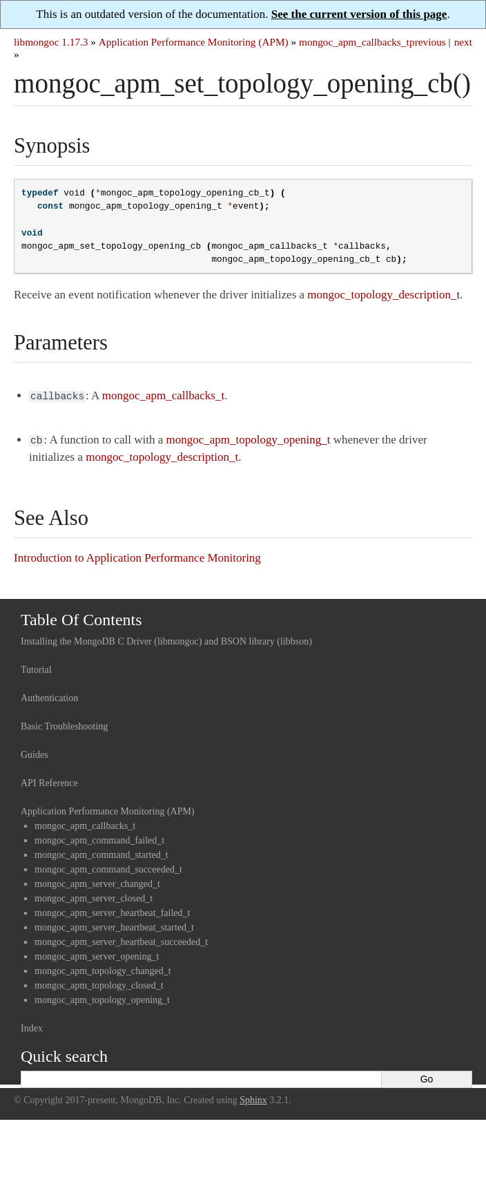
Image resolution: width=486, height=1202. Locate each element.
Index (32, 1025)
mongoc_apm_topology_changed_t (103, 968)
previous (427, 42)
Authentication (49, 695)
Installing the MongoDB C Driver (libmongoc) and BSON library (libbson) (166, 638)
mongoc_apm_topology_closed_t (99, 982)
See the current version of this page (359, 14)
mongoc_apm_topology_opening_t (102, 997)
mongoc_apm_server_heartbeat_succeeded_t (121, 939)
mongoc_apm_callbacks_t (354, 42)
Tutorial (36, 667)
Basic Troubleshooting (64, 723)
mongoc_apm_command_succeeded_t (108, 866)
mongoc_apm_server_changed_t (97, 881)
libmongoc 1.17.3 (51, 42)
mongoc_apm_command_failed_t (99, 837)
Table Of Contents (81, 617)
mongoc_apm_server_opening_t (97, 953)
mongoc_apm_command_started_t (101, 852)
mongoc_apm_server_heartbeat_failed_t (112, 910)
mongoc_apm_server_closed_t (94, 895)
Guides (34, 752)
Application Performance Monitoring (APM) (194, 42)
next (463, 42)
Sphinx (253, 1097)
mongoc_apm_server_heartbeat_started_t (114, 924)
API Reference (49, 780)
